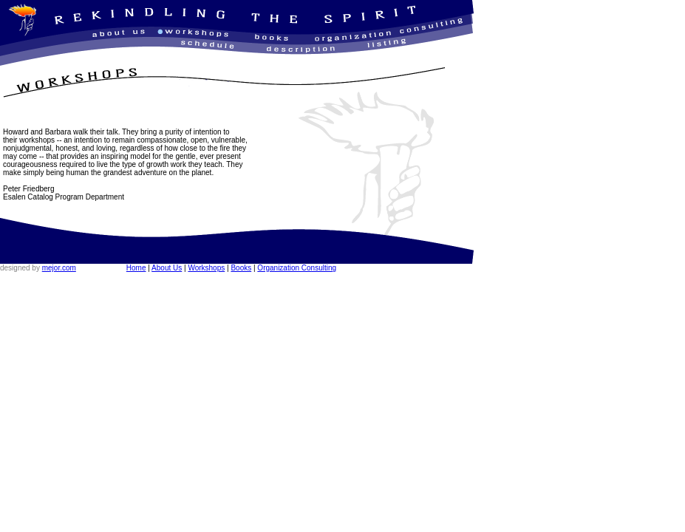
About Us (166, 268)
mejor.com (59, 268)
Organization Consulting (296, 268)
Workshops (206, 268)
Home (136, 268)
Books (241, 268)
